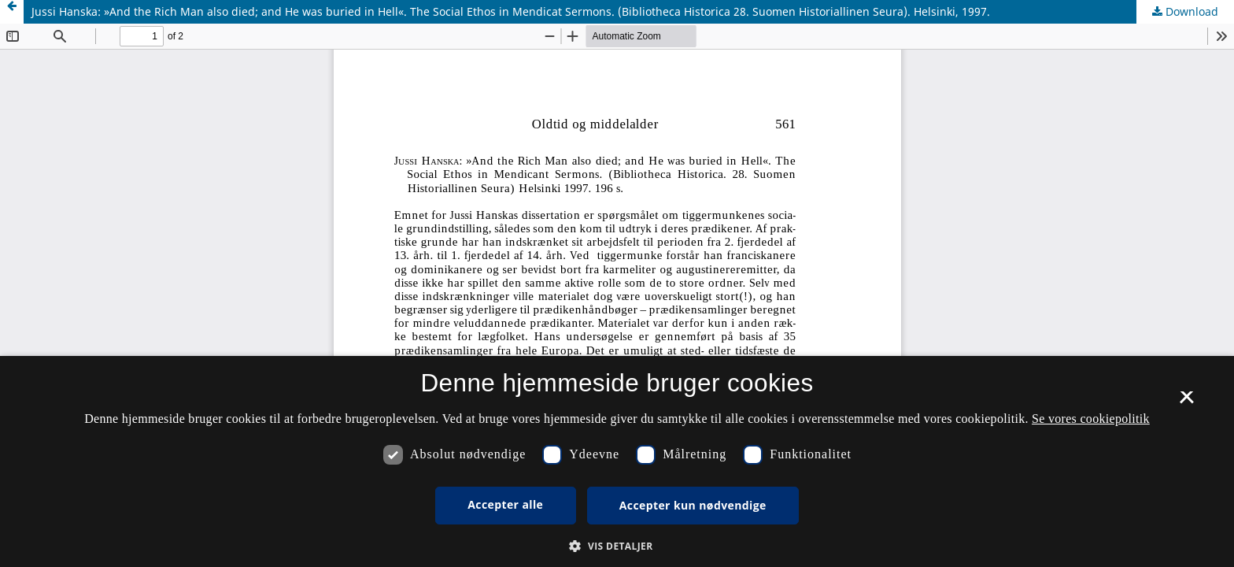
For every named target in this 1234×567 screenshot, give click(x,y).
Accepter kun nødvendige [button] (693, 505)
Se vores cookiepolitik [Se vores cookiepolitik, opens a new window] (1091, 418)
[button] (616, 546)
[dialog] (617, 461)
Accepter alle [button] (505, 504)
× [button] (1186, 402)
